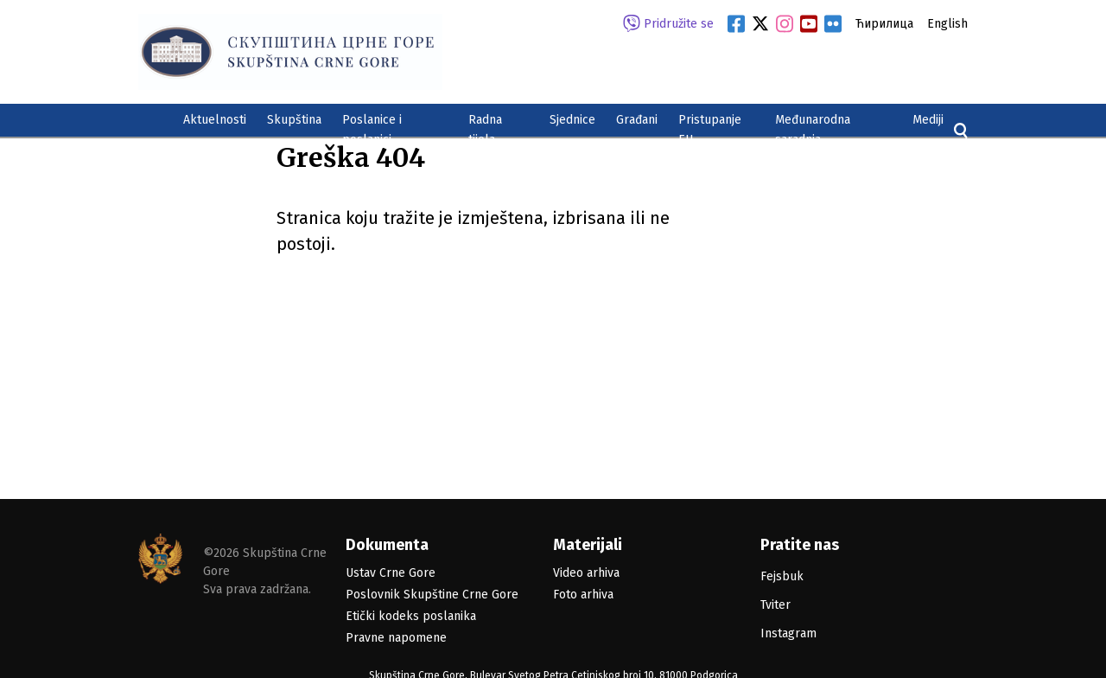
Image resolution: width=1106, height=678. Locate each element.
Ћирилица (884, 23)
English (947, 23)
